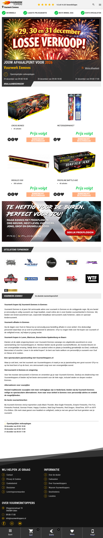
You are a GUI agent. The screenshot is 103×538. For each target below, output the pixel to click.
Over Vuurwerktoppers (58, 483)
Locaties (52, 496)
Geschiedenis (54, 492)
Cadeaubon (53, 479)
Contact (10, 475)
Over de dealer (55, 475)
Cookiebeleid (12, 483)
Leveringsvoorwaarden (16, 492)
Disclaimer (11, 487)
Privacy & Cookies (14, 479)
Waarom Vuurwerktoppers (59, 487)
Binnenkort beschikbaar (38, 140)
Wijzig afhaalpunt (90, 67)
